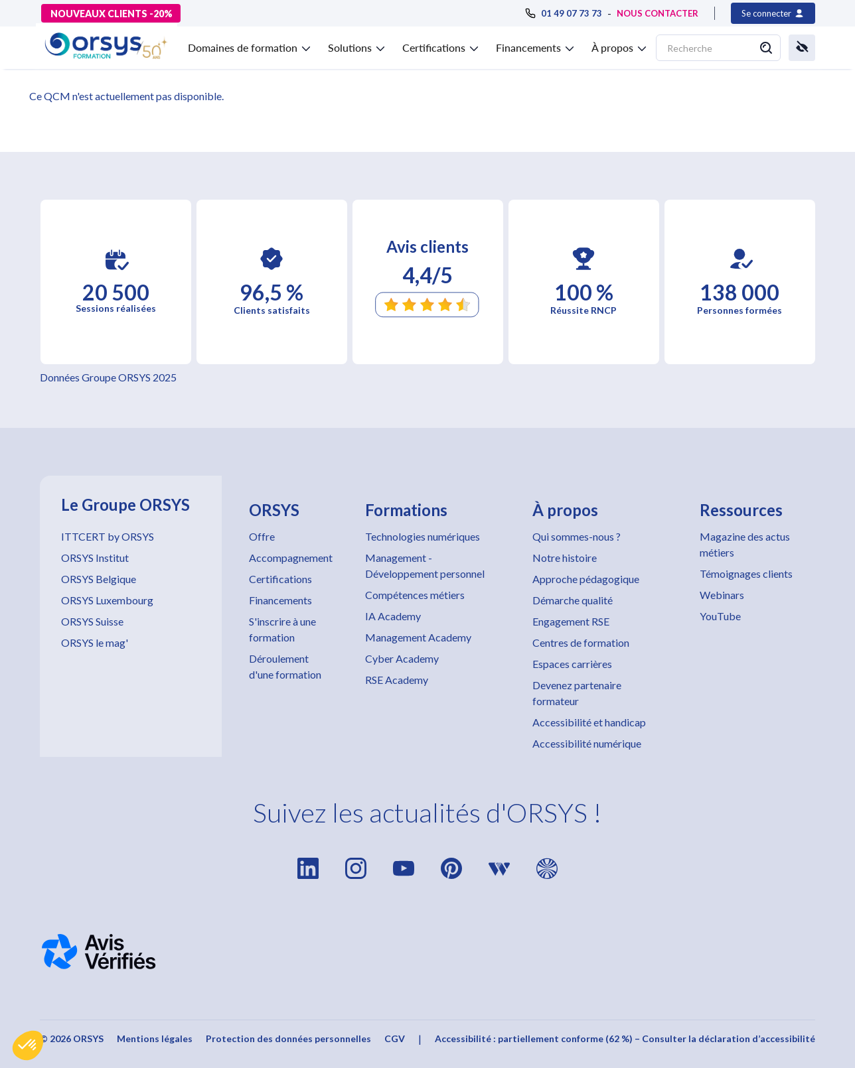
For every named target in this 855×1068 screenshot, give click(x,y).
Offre (262, 536)
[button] (28, 1045)
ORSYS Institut (95, 557)
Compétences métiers (415, 594)
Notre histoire (564, 557)
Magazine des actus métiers (745, 544)
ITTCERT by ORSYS (107, 536)
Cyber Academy (402, 658)
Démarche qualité (572, 600)
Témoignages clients (746, 573)
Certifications (280, 578)
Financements (280, 600)
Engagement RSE (570, 621)
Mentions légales (155, 1038)
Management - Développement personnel (425, 565)
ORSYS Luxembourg (107, 600)
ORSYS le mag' (94, 642)
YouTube (720, 616)
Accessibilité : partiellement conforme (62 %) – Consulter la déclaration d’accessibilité (625, 1038)
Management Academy (418, 637)
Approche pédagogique (585, 578)
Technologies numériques (422, 536)
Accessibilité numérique (586, 743)
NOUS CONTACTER (657, 13)
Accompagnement (291, 557)
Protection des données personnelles (288, 1038)
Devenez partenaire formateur (576, 693)
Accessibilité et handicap (589, 722)
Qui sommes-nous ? (576, 536)
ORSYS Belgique (98, 578)
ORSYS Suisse (92, 621)
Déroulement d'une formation (285, 666)
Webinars (722, 594)
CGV (394, 1038)
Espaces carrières (572, 663)
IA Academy (393, 616)
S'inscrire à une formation (282, 629)
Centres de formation (580, 642)
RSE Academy (396, 679)
